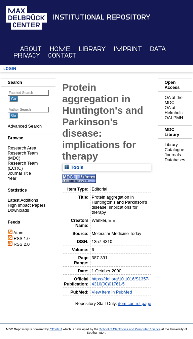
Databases (175, 159)
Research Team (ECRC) (23, 166)
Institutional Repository (101, 17)
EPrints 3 (55, 329)
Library (92, 49)
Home (60, 49)
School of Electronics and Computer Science (129, 329)
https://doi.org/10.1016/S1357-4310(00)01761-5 (121, 281)
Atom (18, 232)
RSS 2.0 (22, 244)
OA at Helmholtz (174, 110)
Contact (62, 55)
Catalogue (174, 149)
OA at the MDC (174, 100)
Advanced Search (25, 126)
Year (12, 178)
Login (9, 68)
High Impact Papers (26, 205)
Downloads (18, 210)
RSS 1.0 (22, 238)
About (31, 49)
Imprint (128, 49)
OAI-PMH (174, 117)
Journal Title (19, 173)
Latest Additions (23, 200)
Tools (74, 167)
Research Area (22, 147)
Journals (173, 154)
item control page (134, 303)
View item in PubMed (112, 292)
